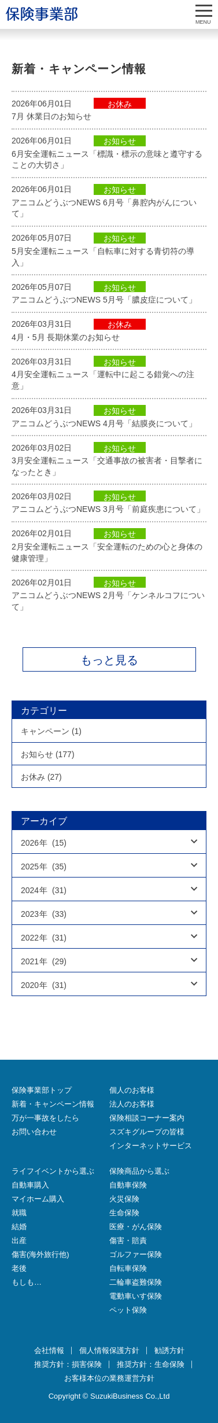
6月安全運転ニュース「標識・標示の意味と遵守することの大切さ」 (107, 159)
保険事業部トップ (42, 1090)
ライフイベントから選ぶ (53, 1171)
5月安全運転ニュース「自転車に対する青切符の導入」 (103, 256)
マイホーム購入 (38, 1199)
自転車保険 (128, 1268)
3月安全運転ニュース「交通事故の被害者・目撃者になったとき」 (107, 466)
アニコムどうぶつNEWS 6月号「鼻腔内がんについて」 (104, 208)
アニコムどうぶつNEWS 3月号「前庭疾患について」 (108, 509)
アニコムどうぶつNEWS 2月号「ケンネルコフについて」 (108, 601)
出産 (19, 1240)
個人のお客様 (131, 1090)
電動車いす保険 (135, 1296)
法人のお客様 (131, 1104)
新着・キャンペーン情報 (53, 1104)
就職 (19, 1212)
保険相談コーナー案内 (146, 1118)
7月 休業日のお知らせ (51, 116)
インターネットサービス (150, 1145)
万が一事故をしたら (45, 1118)
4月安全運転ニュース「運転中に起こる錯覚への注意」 (103, 380)
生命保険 (124, 1212)
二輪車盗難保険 (135, 1282)
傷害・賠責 (128, 1240)
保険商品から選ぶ (139, 1171)
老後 (19, 1268)
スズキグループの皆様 (146, 1131)
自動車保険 (128, 1185)
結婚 (19, 1226)
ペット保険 (128, 1310)
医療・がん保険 (135, 1226)
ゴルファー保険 (135, 1254)
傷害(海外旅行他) (40, 1254)
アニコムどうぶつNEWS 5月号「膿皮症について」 (104, 299)
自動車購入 (30, 1185)
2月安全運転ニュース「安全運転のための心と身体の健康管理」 (107, 552)
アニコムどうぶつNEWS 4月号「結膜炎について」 (104, 423)
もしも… (27, 1282)
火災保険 (124, 1199)
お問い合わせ (34, 1131)
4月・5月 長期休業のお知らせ (66, 337)
